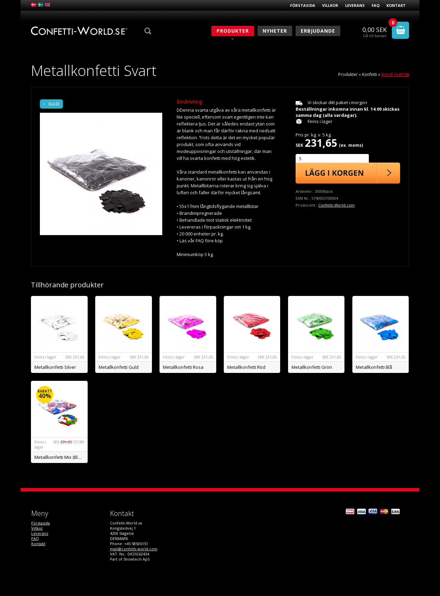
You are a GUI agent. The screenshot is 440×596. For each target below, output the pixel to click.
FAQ (376, 5)
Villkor (330, 5)
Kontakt (396, 5)
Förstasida (302, 5)
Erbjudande (318, 30)
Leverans (355, 5)
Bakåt (53, 104)
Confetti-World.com (336, 205)
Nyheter (275, 30)
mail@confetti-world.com (133, 548)
